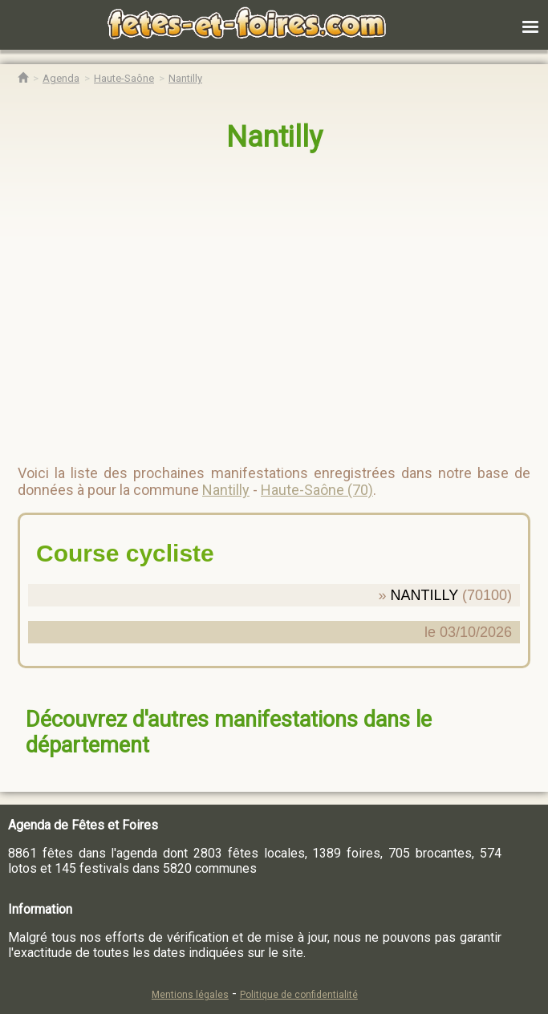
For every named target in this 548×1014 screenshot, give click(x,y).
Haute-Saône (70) (317, 489)
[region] (258, 301)
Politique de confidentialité (299, 994)
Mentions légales (190, 994)
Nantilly (274, 137)
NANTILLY (424, 595)
